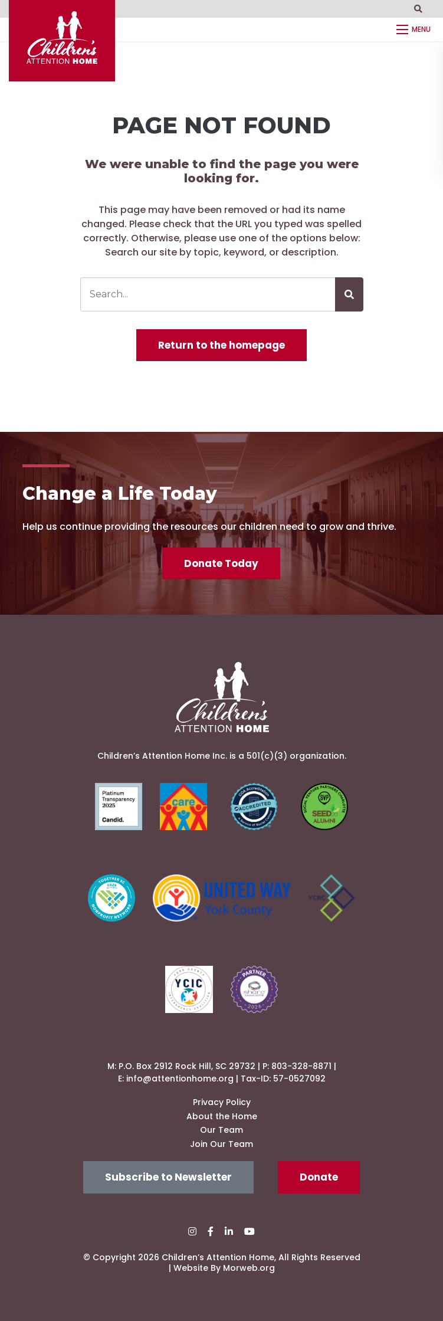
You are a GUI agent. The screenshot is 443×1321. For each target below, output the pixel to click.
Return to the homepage (221, 345)
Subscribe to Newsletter (168, 1177)
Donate (319, 1177)
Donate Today (221, 563)
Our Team (221, 1130)
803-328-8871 (301, 1066)
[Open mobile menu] (415, 29)
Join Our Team (221, 1144)
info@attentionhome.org (180, 1078)
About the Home (221, 1116)
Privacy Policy (222, 1102)
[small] (192, 1232)
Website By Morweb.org (224, 1268)
